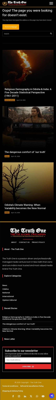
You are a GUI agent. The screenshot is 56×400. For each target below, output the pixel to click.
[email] (28, 359)
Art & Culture (9, 100)
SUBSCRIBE (28, 366)
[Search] (51, 33)
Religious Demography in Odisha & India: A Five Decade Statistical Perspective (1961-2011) (28, 92)
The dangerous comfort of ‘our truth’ (25, 152)
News (7, 156)
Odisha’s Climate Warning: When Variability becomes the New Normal (25, 206)
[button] (51, 395)
